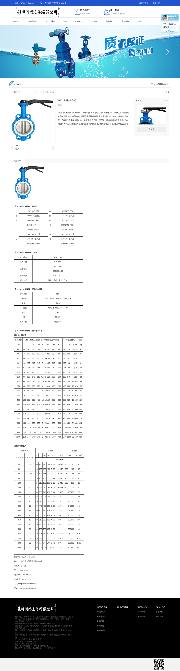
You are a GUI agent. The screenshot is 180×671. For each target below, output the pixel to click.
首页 (151, 84)
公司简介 (94, 21)
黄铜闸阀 (100, 621)
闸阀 (65, 21)
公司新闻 (141, 616)
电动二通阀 (50, 21)
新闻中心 (109, 21)
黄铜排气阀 (101, 612)
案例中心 (125, 21)
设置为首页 (143, 3)
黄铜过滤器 (101, 616)
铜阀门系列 (33, 21)
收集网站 (156, 3)
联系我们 (140, 21)
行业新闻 (141, 612)
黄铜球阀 (100, 626)
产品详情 (17, 161)
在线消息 (159, 616)
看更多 (152, 129)
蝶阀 (166, 84)
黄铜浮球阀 (101, 631)
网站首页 (16, 21)
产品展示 (78, 21)
